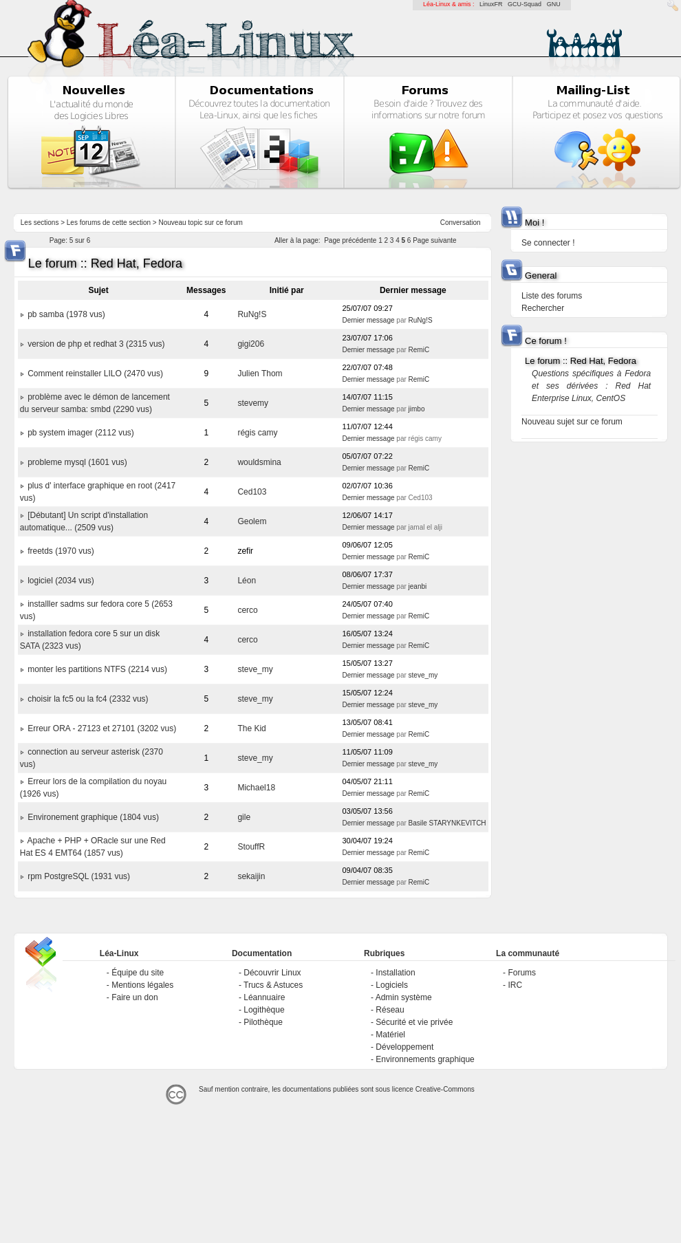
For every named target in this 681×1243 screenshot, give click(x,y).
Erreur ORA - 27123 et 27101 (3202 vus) (102, 728)
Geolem (251, 521)
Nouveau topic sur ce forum (201, 222)
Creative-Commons (445, 1089)
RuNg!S (251, 314)
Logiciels (392, 985)
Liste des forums (551, 296)
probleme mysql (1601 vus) (77, 462)
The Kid (251, 728)
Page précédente (350, 240)
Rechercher (542, 308)
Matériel (390, 1034)
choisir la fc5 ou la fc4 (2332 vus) (88, 699)
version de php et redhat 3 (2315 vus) (96, 344)
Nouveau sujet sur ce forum (572, 421)
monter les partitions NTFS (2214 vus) (97, 669)
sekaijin (251, 876)
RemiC (419, 350)
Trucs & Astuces (273, 985)
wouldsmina (259, 462)
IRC (515, 985)
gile (243, 817)
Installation (395, 972)
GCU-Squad (524, 4)
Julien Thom (259, 373)
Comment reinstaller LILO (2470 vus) (95, 373)
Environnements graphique (425, 1059)
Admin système (404, 997)
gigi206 (250, 344)
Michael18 (256, 787)
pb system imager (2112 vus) (81, 432)
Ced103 (251, 492)
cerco (247, 610)
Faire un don (134, 997)
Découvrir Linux (272, 972)
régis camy (257, 432)
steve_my (254, 669)
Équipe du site (137, 972)
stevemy (252, 403)
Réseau (390, 1010)
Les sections (40, 222)
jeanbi (418, 586)
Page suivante (434, 240)
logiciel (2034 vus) (61, 580)
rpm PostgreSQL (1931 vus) (79, 876)
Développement (404, 1047)
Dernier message (368, 320)
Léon (246, 580)
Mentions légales (142, 985)
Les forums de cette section (109, 222)
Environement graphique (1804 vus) (93, 817)
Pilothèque (263, 1022)
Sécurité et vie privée (414, 1022)
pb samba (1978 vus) (66, 314)
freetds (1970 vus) (61, 551)
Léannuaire (264, 997)
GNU (554, 4)
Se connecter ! (547, 243)
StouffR (251, 847)
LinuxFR (491, 4)
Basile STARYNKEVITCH (447, 823)
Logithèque (264, 1010)
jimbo (417, 409)
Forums (522, 972)
